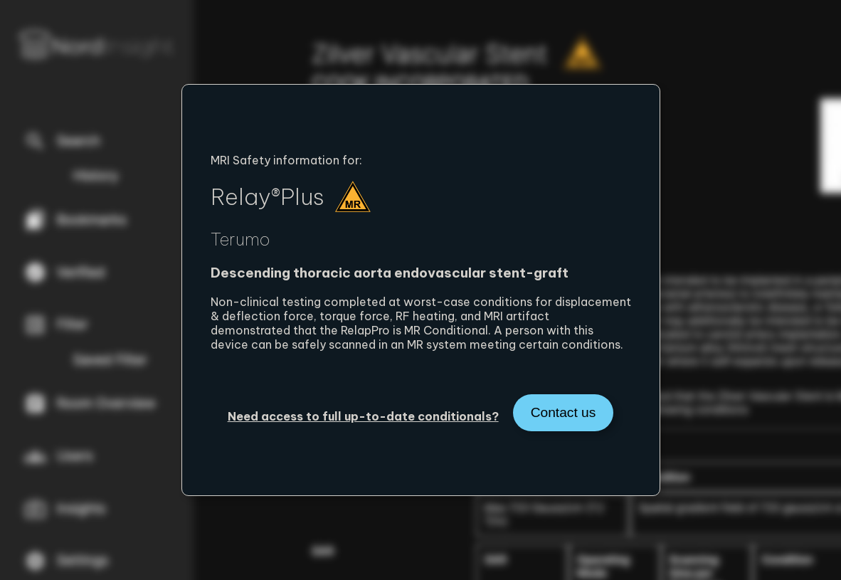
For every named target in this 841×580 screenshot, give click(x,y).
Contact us (563, 412)
